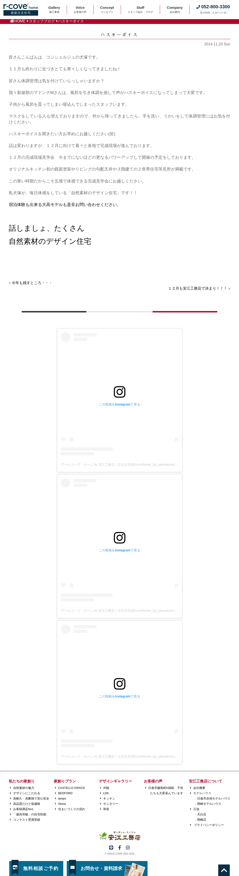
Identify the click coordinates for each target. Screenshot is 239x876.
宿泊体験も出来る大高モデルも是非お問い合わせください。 (65, 204)
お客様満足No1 (23, 809)
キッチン (109, 798)
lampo (62, 798)
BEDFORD (65, 793)
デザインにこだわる (26, 793)
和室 (106, 809)
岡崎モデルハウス (209, 803)
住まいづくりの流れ (71, 809)
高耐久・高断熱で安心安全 (31, 798)
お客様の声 (153, 781)
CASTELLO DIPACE (71, 788)
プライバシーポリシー (208, 825)
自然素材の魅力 (23, 788)
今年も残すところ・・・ (32, 283)
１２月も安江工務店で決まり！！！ (197, 288)
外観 (106, 788)
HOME (19, 21)
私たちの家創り (22, 781)
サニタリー (110, 803)
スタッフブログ (42, 21)
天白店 (201, 814)
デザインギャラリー (115, 781)
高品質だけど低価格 (26, 803)
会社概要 (199, 788)
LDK (106, 793)
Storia (62, 803)
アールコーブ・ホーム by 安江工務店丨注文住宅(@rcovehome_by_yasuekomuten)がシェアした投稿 (133, 464)
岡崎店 (201, 819)
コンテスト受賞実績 (26, 819)
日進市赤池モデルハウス (213, 798)
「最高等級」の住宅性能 (29, 814)
